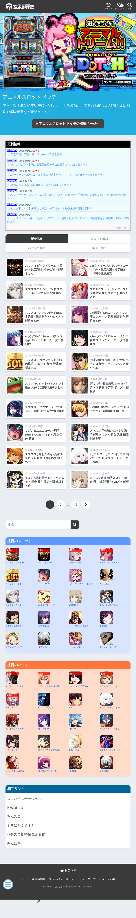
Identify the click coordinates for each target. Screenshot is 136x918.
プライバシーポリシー (62, 879)
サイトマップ (87, 879)
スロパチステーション (24, 799)
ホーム (25, 879)
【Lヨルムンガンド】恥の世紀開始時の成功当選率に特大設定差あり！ (47, 164)
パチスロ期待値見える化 (26, 834)
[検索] (75, 524)
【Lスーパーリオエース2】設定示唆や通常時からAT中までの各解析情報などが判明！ (56, 174)
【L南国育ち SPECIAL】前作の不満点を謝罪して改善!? (39, 184)
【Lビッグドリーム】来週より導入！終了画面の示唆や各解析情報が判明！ (50, 208)
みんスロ (14, 817)
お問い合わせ (107, 879)
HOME (68, 870)
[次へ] (86, 504)
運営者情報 (39, 879)
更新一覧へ (123, 227)
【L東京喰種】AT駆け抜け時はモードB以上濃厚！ (36, 154)
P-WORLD (15, 808)
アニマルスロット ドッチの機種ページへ (69, 123)
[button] (38, 901)
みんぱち (14, 843)
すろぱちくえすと (21, 826)
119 (75, 505)
